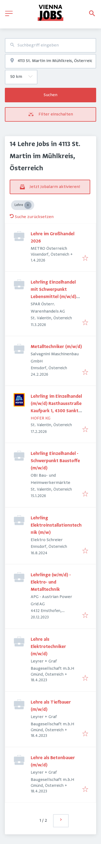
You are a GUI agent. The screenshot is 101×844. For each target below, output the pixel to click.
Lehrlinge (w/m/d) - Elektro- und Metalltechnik (51, 582)
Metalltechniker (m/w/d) (56, 347)
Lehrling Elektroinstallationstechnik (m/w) (56, 525)
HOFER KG (40, 418)
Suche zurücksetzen (32, 217)
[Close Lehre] (28, 205)
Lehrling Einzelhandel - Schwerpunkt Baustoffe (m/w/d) (55, 461)
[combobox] (50, 45)
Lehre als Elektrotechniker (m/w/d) (48, 647)
